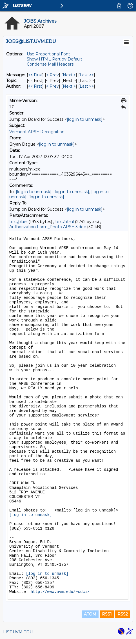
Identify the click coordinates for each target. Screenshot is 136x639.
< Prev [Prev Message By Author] (52, 86)
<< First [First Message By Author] (35, 86)
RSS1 (107, 614)
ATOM (90, 614)
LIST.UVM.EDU (18, 631)
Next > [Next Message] (69, 74)
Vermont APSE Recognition (36, 131)
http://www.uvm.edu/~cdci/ (60, 592)
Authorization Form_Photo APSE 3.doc (47, 226)
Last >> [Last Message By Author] (87, 86)
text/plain (18, 221)
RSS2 (122, 614)
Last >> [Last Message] (87, 74)
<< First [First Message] (35, 74)
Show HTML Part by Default (54, 59)
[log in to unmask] (84, 119)
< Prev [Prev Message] (52, 74)
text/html (64, 221)
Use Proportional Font (48, 54)
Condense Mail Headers (50, 64)
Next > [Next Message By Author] (69, 86)
